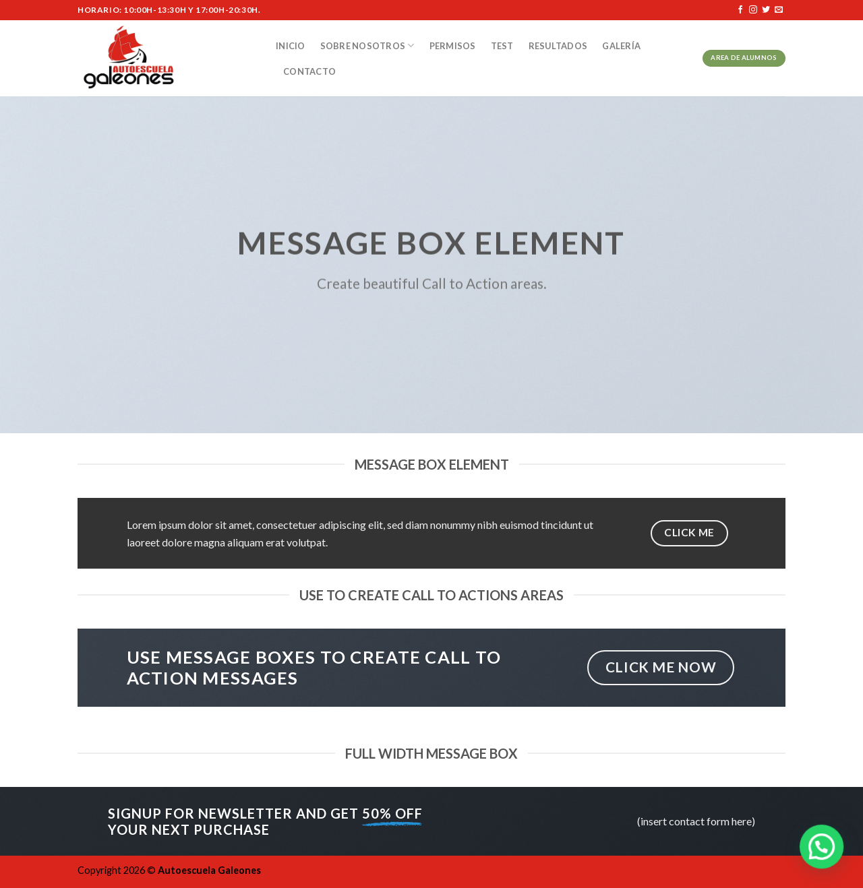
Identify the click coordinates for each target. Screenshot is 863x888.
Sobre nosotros (367, 45)
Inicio (290, 45)
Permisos (452, 45)
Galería (621, 45)
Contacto (309, 71)
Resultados (558, 45)
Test (502, 45)
